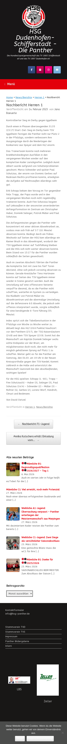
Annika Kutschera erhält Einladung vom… (33, 438)
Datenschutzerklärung (40, 738)
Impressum (11, 636)
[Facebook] (31, 69)
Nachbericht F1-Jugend (33, 424)
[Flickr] (40, 69)
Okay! (20, 738)
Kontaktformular (14, 610)
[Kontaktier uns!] (57, 69)
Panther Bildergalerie (17, 641)
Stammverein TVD (15, 627)
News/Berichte (24, 97)
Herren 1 (39, 97)
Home (9, 97)
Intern (8, 646)
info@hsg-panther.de (17, 613)
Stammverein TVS (15, 631)
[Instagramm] (48, 69)
